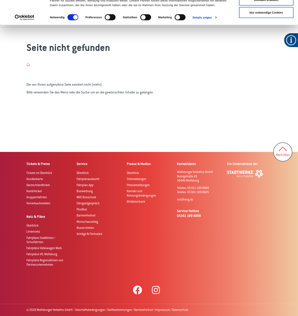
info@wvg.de (185, 199)
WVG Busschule (86, 197)
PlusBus (82, 209)
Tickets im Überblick (39, 173)
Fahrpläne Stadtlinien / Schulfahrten (40, 240)
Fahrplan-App (85, 185)
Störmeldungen (136, 179)
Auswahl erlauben (266, 22)
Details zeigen (202, 39)
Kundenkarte (34, 179)
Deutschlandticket (38, 185)
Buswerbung (85, 191)
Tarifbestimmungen (119, 310)
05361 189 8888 (189, 215)
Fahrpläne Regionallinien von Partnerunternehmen (44, 262)
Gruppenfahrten (36, 197)
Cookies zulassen (266, 10)
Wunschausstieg (87, 222)
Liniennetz (33, 232)
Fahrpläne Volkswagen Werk (44, 248)
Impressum (162, 310)
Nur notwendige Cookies (266, 34)
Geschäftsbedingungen (90, 310)
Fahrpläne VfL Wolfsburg (41, 254)
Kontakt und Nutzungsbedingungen (141, 193)
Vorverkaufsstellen (38, 203)
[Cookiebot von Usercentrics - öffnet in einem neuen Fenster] (24, 40)
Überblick (32, 226)
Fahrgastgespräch (88, 203)
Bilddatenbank (136, 202)
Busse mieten (85, 228)
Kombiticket (34, 191)
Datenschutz (180, 310)
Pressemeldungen (138, 185)
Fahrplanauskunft (88, 179)
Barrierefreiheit (86, 215)
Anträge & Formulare (89, 234)
